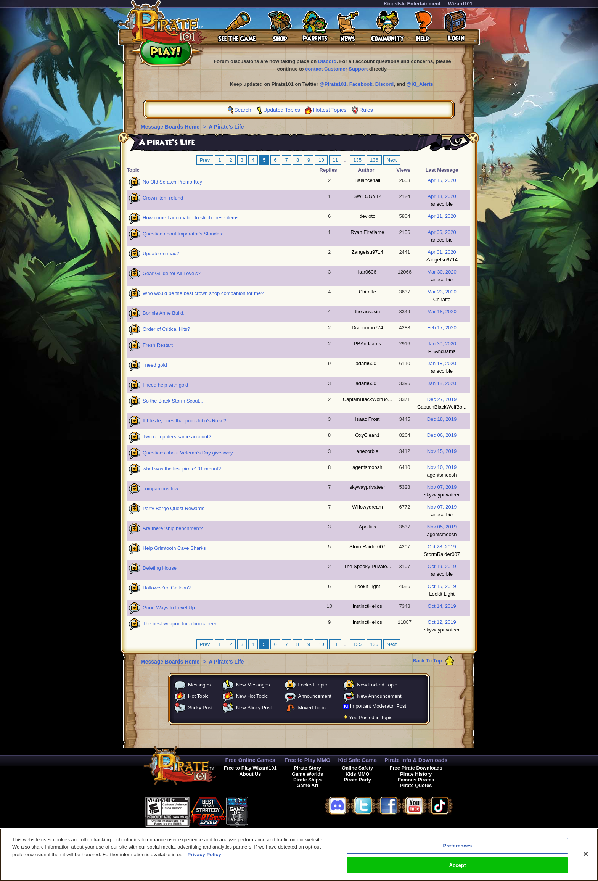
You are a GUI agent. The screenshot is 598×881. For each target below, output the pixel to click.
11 (335, 160)
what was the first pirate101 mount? (182, 469)
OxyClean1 (367, 435)
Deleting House (160, 568)
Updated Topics (281, 110)
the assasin (367, 311)
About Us (250, 774)
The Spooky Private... (367, 566)
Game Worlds (307, 774)
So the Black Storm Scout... (173, 401)
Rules (366, 110)
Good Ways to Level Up (169, 607)
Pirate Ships (307, 780)
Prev (205, 160)
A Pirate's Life (226, 127)
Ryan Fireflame (367, 232)
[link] (267, 811)
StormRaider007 (367, 546)
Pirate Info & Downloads (416, 760)
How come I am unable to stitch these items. (191, 218)
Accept (457, 871)
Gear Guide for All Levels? (172, 273)
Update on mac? (161, 253)
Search (242, 110)
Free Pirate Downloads (416, 768)
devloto (367, 216)
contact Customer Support (336, 69)
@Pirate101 (333, 84)
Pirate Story (307, 768)
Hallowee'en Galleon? (167, 588)
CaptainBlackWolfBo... (367, 399)
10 (321, 160)
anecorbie (442, 204)
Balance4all (367, 180)
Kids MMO (358, 774)
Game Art (307, 785)
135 (357, 160)
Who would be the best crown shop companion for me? (203, 293)
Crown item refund (163, 198)
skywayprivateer (367, 487)
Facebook (361, 84)
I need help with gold (165, 385)
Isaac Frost (367, 419)
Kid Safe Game (357, 760)
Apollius (367, 527)
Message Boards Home (171, 127)
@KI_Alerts (420, 84)
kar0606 (367, 272)
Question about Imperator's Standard (183, 234)
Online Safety (357, 768)
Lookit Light (367, 586)
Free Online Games (250, 760)
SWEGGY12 (367, 196)
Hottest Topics (330, 110)
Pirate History (416, 774)
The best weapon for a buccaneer (180, 624)
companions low (160, 488)
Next (392, 160)
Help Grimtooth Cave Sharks (174, 548)
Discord (327, 61)
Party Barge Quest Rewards (173, 508)
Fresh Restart (158, 345)
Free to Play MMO (308, 760)
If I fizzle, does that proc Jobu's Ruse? (184, 421)
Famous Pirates (416, 780)
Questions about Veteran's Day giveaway (188, 453)
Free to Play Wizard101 (249, 768)
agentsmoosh (367, 467)
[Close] (585, 859)
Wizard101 (460, 3)
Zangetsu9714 (367, 252)
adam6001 (367, 363)
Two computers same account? (177, 437)
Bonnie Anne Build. (164, 313)
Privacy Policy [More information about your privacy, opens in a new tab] (204, 860)
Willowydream (367, 507)
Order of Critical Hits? (166, 329)
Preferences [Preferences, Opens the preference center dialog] (457, 851)
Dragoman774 (367, 327)
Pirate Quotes (416, 785)
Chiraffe (367, 292)
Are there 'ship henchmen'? (173, 528)
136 (374, 160)
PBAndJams (367, 343)
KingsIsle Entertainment (412, 3)
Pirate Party (357, 780)
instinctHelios (367, 606)
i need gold (155, 365)
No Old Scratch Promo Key (172, 182)
